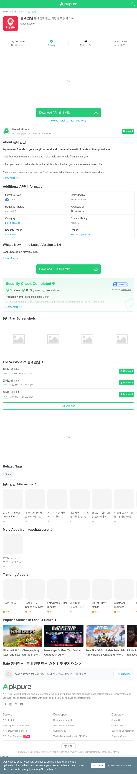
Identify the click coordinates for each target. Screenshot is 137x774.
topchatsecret (27, 23)
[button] (51, 43)
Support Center (119, 736)
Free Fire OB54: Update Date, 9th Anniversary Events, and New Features (105, 653)
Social (22, 11)
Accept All (98, 765)
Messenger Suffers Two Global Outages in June (62, 652)
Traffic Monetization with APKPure (70, 736)
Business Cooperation (122, 730)
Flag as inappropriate (81, 234)
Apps (13, 11)
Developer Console (63, 720)
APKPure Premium (12, 736)
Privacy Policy (76, 752)
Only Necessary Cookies (120, 765)
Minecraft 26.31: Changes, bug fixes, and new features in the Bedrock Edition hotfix (21, 653)
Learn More (48, 769)
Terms (105, 752)
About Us (116, 720)
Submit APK (59, 730)
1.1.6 (10, 199)
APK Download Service (15, 730)
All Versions (68, 406)
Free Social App (12, 223)
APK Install (8, 720)
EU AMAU (114, 752)
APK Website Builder (64, 725)
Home (6, 11)
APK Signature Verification (16, 725)
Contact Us (117, 725)
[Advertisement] (68, 81)
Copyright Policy (92, 752)
